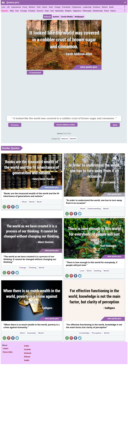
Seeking (97, 271)
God (52, 11)
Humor (44, 7)
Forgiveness (76, 7)
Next (115, 125)
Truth (38, 7)
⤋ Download (35, 72)
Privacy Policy (8, 352)
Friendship (66, 7)
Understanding (94, 209)
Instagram (27, 353)
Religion (68, 11)
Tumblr (26, 360)
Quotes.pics (12, 2)
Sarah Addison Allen (65, 124)
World (73, 138)
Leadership (87, 7)
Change (57, 7)
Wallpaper (79, 16)
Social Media (67, 16)
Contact (5, 348)
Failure (113, 11)
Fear (17, 11)
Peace (106, 11)
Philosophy (87, 11)
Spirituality (59, 11)
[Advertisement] (64, 93)
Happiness (77, 11)
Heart (51, 7)
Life (8, 7)
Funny (24, 7)
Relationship (98, 11)
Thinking (32, 268)
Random (5, 11)
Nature (64, 138)
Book (39, 202)
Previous (15, 125)
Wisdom (32, 7)
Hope (47, 11)
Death (111, 7)
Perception (97, 333)
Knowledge (84, 333)
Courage (23, 11)
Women (105, 7)
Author (56, 16)
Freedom (31, 11)
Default (47, 16)
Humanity (31, 333)
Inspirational (16, 7)
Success (40, 11)
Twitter (26, 346)
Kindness (96, 7)
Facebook (27, 349)
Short (24, 202)
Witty (12, 11)
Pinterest (27, 356)
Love (3, 7)
